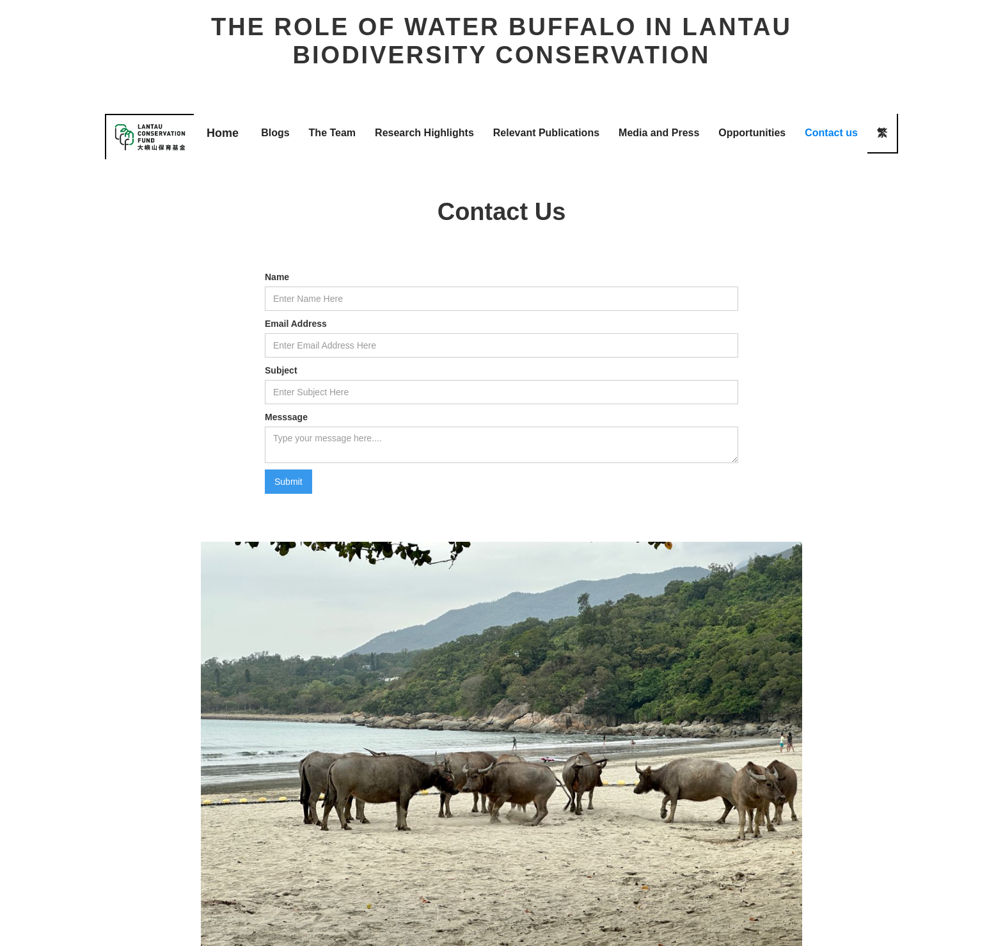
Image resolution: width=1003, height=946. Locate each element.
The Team (332, 132)
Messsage (286, 417)
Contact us (831, 132)
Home (223, 133)
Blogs (275, 132)
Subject (281, 370)
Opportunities (752, 132)
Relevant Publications (546, 132)
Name (277, 277)
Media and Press (659, 132)
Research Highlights (424, 132)
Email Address (296, 324)
